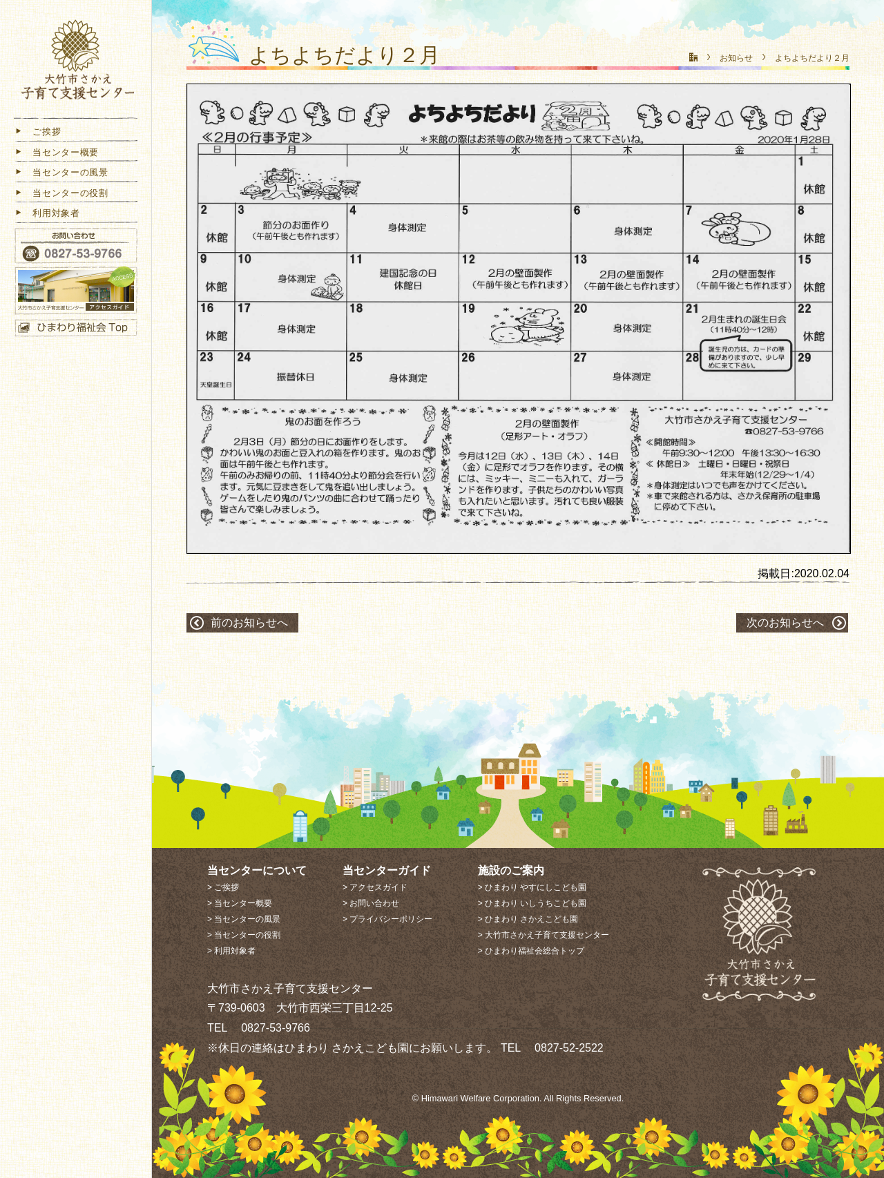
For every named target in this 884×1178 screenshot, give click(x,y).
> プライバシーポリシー (387, 919)
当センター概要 (56, 155)
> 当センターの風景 (243, 919)
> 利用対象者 (231, 951)
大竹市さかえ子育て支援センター (76, 64)
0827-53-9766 (270, 1028)
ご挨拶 (37, 134)
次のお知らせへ (785, 622)
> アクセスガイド (375, 887)
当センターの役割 (61, 196)
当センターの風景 (61, 175)
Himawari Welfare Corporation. (481, 1098)
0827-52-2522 (563, 1048)
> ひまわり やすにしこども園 (532, 887)
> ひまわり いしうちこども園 (532, 903)
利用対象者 (47, 216)
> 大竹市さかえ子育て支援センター (543, 935)
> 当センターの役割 (243, 935)
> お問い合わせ (371, 903)
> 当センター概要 (239, 903)
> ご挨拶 (223, 887)
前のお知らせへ (249, 622)
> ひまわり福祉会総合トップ (531, 951)
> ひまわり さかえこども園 (528, 919)
